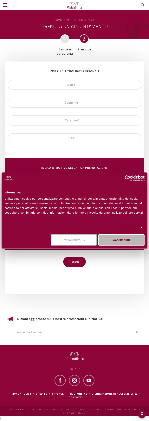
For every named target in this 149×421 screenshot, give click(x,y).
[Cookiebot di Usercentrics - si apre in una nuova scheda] (128, 178)
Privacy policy (20, 394)
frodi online (77, 394)
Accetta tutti (121, 239)
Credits (41, 394)
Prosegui (74, 261)
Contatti (76, 397)
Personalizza (128, 227)
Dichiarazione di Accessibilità (114, 394)
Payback (58, 394)
